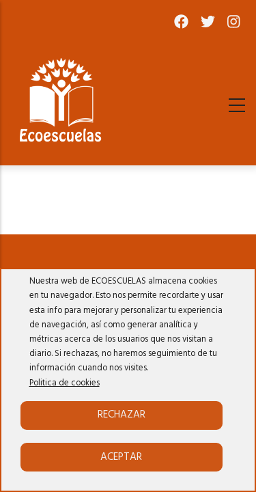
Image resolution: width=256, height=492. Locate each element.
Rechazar (121, 415)
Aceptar (121, 457)
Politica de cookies (64, 383)
